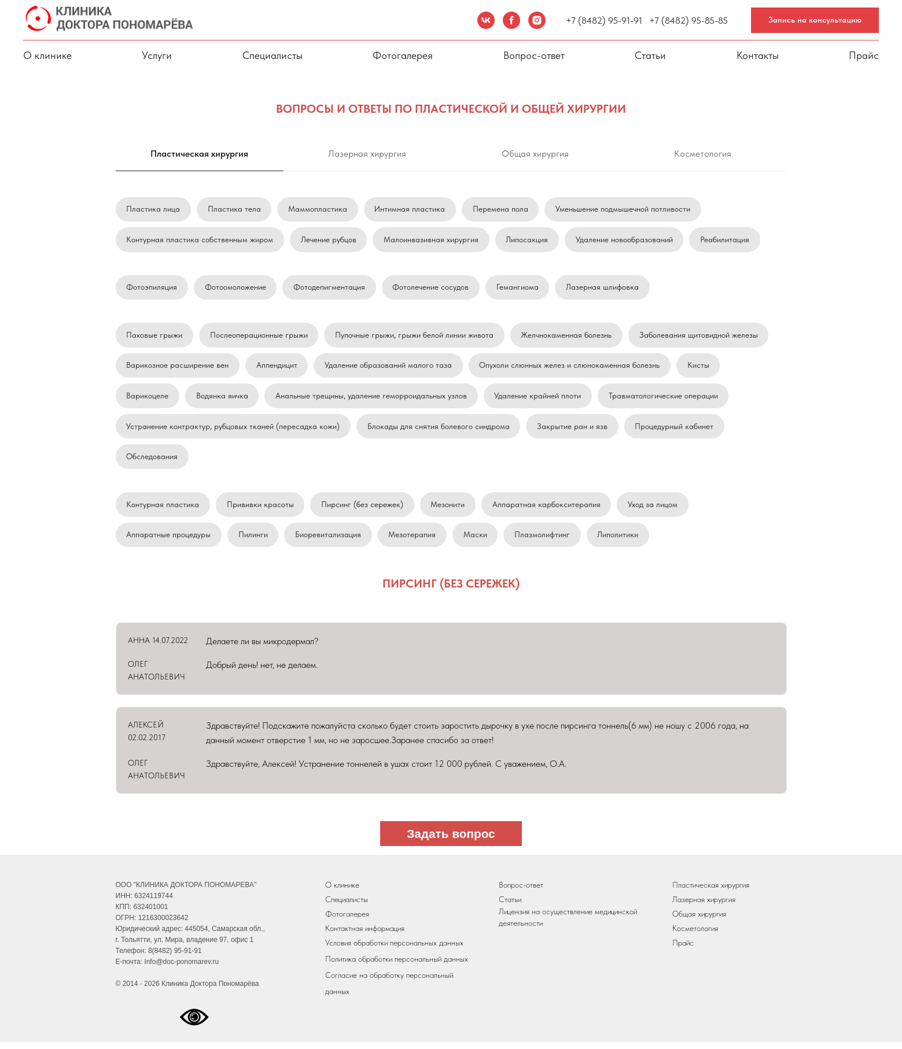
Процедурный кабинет (675, 430)
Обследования (152, 461)
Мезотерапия (413, 540)
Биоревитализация (329, 540)
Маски (477, 540)
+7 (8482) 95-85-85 (688, 20)
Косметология (695, 935)
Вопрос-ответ (534, 55)
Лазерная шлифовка (604, 288)
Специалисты (272, 55)
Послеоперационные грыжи (259, 337)
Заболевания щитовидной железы (700, 337)
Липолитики (620, 540)
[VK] (486, 20)
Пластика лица (154, 209)
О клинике (342, 891)
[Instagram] (537, 20)
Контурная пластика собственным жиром (200, 240)
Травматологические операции (665, 399)
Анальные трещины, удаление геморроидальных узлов (372, 399)
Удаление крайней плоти (539, 399)
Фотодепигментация (330, 288)
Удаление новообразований (626, 240)
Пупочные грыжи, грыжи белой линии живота (415, 337)
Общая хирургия (699, 920)
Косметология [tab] (702, 153)
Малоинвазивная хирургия (432, 240)
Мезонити (449, 509)
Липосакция (528, 240)
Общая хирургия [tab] (535, 153)
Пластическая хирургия (710, 891)
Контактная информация (364, 935)
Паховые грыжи (155, 337)
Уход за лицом (655, 509)
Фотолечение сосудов (432, 288)
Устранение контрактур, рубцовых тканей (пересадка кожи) (233, 430)
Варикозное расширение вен (178, 367)
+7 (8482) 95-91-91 (604, 20)
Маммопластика (318, 209)
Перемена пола (502, 209)
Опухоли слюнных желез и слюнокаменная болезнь (571, 367)
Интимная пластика (411, 209)
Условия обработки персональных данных (394, 949)
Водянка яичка (223, 399)
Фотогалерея (403, 55)
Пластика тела (235, 209)
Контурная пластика (163, 509)
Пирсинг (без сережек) (363, 509)
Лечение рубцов (329, 240)
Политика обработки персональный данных (396, 965)
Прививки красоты (260, 509)
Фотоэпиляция (152, 288)
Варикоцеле (148, 399)
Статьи (650, 55)
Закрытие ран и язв (573, 430)
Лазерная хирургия (703, 906)
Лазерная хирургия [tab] (367, 153)
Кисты (700, 367)
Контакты (758, 55)
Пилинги (253, 540)
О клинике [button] (47, 55)
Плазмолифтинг (544, 540)
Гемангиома (519, 288)
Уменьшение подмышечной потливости (625, 209)
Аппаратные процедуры (169, 540)
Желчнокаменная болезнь (567, 337)
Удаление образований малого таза (389, 367)
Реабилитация (727, 240)
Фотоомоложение (236, 288)
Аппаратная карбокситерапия (548, 509)
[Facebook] (511, 20)
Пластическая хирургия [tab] (199, 153)
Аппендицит (277, 367)
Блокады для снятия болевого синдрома (439, 430)
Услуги (157, 55)
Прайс (864, 55)
